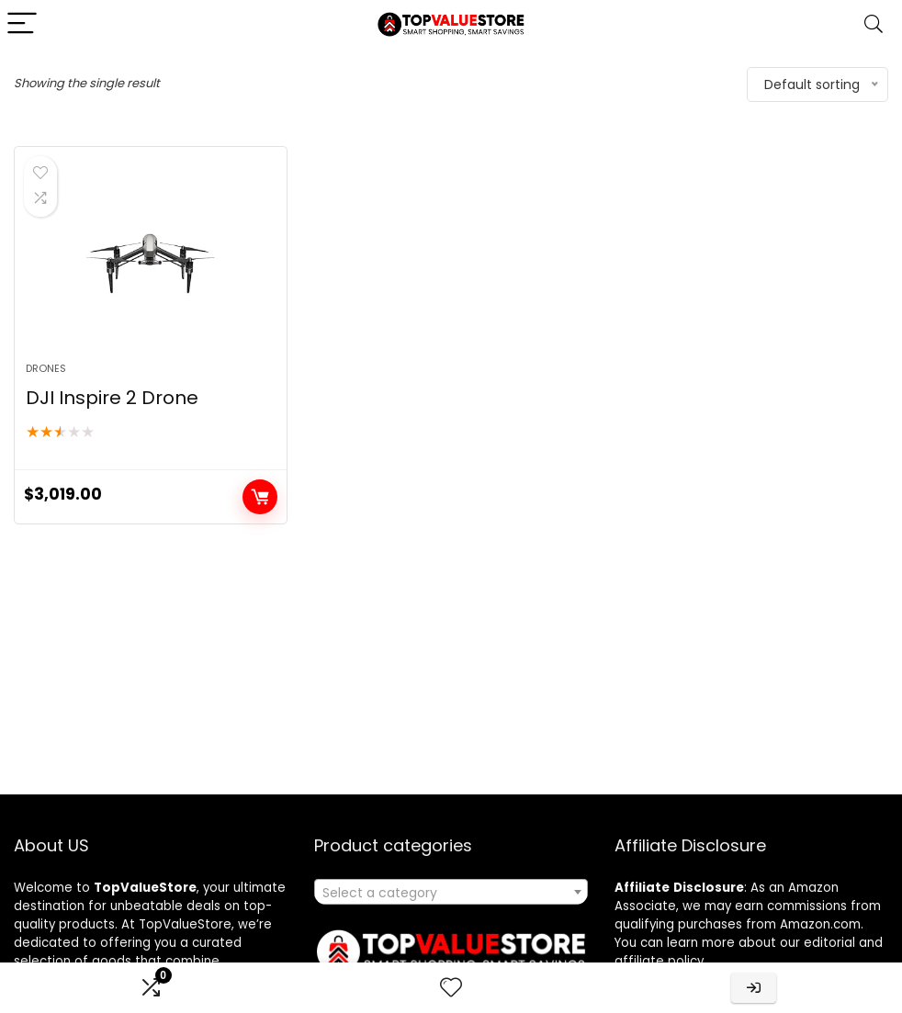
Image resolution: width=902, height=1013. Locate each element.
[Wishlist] (451, 987)
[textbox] (450, 893)
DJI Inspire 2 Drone (112, 398)
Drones (46, 368)
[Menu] (22, 24)
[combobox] (450, 892)
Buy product (260, 497)
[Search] (873, 24)
